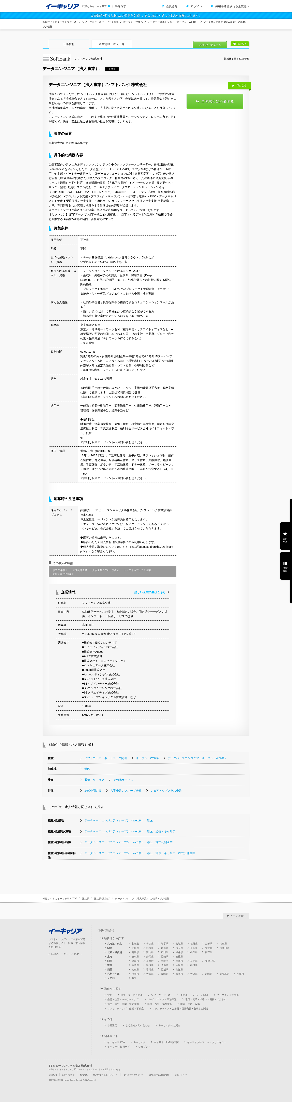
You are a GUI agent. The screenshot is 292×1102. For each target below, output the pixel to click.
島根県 (150, 965)
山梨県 (194, 952)
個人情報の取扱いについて (105, 1075)
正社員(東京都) (102, 898)
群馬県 (164, 948)
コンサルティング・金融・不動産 (125, 1008)
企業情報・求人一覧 (111, 44)
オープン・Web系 (133, 22)
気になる (242, 44)
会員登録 (171, 6)
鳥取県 (135, 965)
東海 (109, 956)
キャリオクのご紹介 (169, 1025)
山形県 (208, 943)
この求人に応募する (210, 44)
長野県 (208, 952)
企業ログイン (181, 1075)
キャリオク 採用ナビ (118, 1046)
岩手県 (164, 943)
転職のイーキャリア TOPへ (66, 954)
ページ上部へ (238, 915)
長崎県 (164, 973)
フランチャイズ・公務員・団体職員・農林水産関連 (180, 1008)
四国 (109, 969)
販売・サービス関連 (132, 995)
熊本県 (179, 973)
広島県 (179, 965)
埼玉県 (179, 948)
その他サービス (123, 779)
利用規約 (84, 1075)
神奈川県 (224, 948)
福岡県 (135, 973)
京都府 (150, 960)
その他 (111, 978)
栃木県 (150, 948)
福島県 (223, 943)
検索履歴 (285, 569)
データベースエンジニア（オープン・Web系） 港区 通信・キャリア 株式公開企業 (139, 853)
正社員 (85, 898)
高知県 (179, 969)
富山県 (150, 952)
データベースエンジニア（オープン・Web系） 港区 (118, 820)
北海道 (135, 943)
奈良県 (194, 960)
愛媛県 (164, 969)
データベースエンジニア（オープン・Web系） (173, 22)
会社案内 (53, 1075)
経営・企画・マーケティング (123, 999)
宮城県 (179, 943)
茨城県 (135, 948)
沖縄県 (240, 973)
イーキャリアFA (116, 1042)
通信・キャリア (94, 779)
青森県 (150, 943)
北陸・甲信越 (114, 952)
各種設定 (112, 1025)
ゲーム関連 (202, 995)
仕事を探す (119, 6)
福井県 (179, 952)
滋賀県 (135, 960)
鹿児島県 (224, 973)
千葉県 (194, 948)
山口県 (194, 965)
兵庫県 (179, 960)
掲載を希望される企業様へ (232, 6)
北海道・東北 (114, 943)
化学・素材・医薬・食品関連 (123, 1004)
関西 (109, 960)
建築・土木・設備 (190, 1004)
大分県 (194, 973)
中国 (109, 965)
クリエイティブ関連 (228, 995)
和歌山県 (210, 960)
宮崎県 (208, 973)
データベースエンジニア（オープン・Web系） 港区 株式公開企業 (128, 842)
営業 (109, 995)
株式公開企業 (92, 790)
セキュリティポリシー (133, 1075)
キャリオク (139, 1042)
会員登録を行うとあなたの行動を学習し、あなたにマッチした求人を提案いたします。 (146, 15)
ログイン (196, 6)
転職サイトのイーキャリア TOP (60, 22)
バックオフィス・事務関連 (162, 999)
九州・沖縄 (113, 973)
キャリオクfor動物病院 (166, 1042)
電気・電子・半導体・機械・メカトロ (206, 999)
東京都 (208, 948)
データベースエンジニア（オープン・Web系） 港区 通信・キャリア (129, 831)
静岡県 (150, 956)
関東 (109, 948)
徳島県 (135, 969)
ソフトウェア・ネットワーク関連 (100, 22)
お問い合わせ (68, 1075)
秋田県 (194, 943)
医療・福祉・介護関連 (159, 1004)
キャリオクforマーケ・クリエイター (207, 1042)
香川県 (150, 969)
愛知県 (164, 956)
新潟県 (135, 952)
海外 (134, 978)
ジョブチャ (144, 1046)
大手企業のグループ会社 (126, 790)
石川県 (164, 952)
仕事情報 (69, 44)
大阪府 (164, 960)
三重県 (179, 956)
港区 (87, 768)
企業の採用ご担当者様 (159, 1075)
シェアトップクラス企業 (166, 790)
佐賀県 (150, 973)
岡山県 (164, 965)
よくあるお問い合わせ (138, 1025)
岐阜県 (135, 956)
